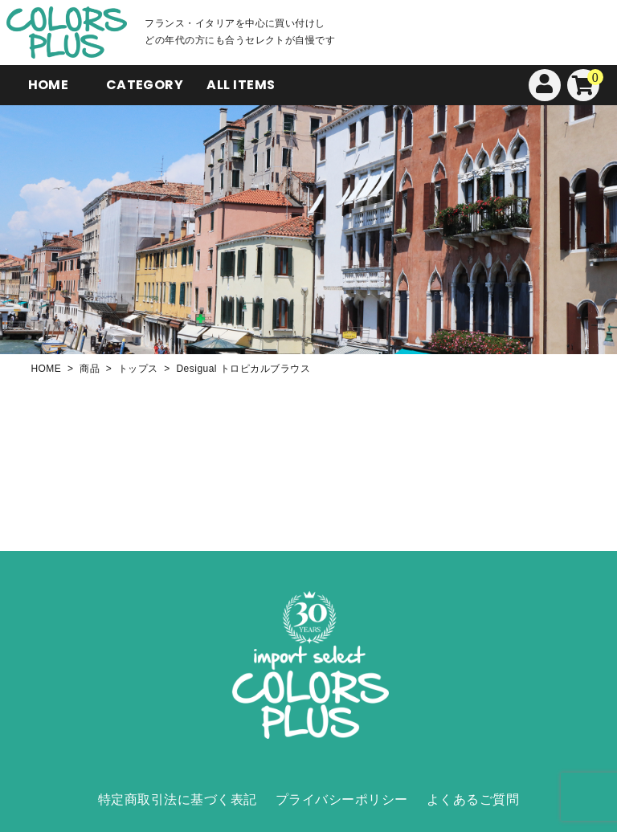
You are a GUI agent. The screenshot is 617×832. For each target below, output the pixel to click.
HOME (48, 84)
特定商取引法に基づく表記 (177, 799)
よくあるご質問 (473, 799)
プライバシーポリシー (342, 799)
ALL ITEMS (240, 84)
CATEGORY (145, 84)
